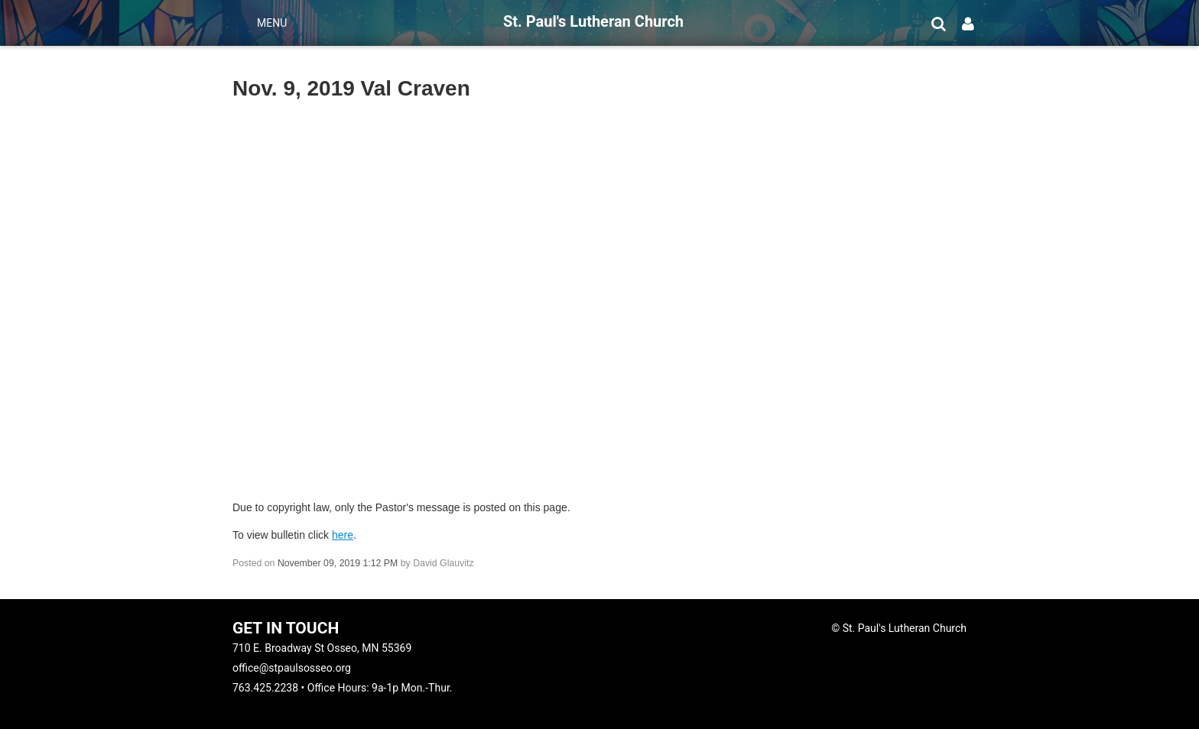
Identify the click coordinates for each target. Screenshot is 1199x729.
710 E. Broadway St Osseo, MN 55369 (321, 648)
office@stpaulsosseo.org (291, 668)
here (342, 535)
